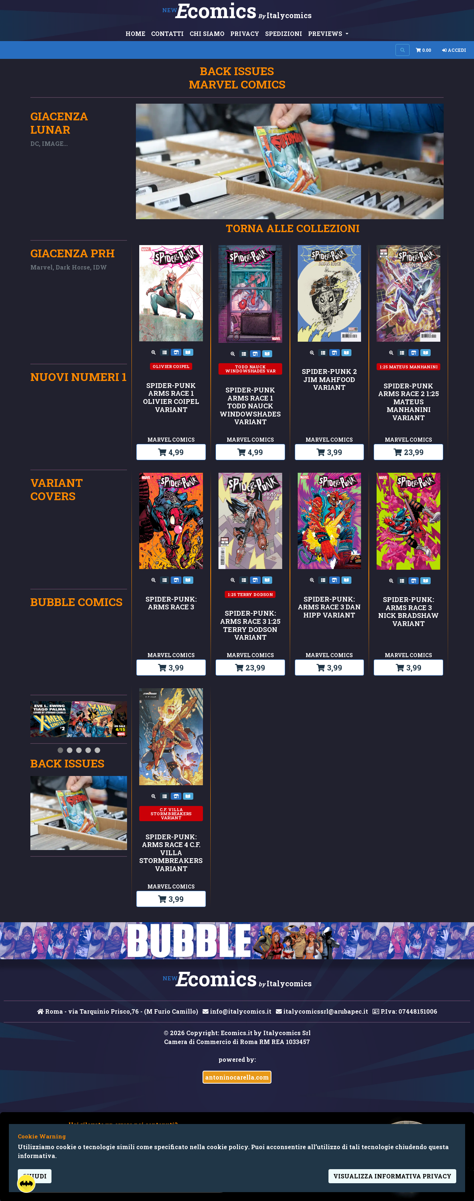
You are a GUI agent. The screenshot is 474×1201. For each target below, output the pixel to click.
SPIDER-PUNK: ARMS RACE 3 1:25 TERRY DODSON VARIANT (250, 625)
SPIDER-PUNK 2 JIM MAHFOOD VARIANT (329, 380)
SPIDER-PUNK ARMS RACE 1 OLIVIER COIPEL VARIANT (171, 398)
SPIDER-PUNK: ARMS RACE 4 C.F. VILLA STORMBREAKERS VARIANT (171, 853)
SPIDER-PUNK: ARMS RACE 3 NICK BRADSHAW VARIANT (408, 612)
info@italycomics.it (237, 1011)
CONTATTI (167, 33)
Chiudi (35, 1176)
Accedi (454, 50)
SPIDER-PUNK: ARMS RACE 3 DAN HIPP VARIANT (329, 607)
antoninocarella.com (237, 1077)
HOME (135, 33)
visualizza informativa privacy (392, 1176)
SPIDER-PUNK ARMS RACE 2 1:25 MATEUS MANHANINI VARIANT (408, 402)
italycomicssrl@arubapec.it (322, 1011)
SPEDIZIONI (283, 33)
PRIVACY (244, 33)
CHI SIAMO (207, 33)
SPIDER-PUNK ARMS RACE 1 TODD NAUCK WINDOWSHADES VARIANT (250, 406)
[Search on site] (402, 50)
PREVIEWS (326, 33)
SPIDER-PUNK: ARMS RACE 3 (171, 603)
